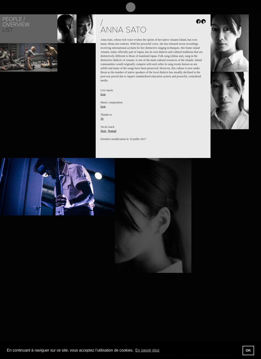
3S (102, 118)
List (7, 30)
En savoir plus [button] (147, 350)
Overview (15, 24)
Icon (103, 94)
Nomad (112, 131)
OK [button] (248, 350)
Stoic (103, 131)
